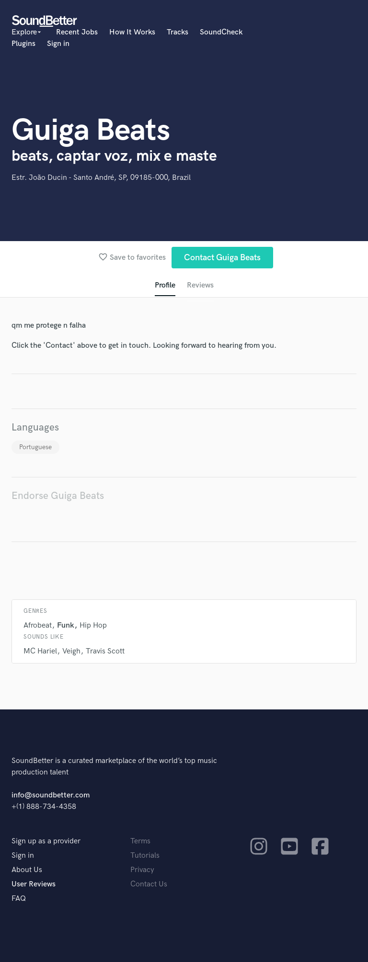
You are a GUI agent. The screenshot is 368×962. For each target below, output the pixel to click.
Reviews (200, 285)
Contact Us (148, 884)
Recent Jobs (77, 32)
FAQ (19, 898)
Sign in (58, 43)
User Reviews (34, 884)
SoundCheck (221, 32)
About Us (27, 869)
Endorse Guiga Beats (58, 496)
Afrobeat (37, 625)
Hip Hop (93, 625)
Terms (140, 841)
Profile (165, 285)
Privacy (142, 869)
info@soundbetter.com (51, 795)
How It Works (132, 32)
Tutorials (145, 855)
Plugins (23, 43)
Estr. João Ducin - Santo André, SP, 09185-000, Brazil (101, 177)
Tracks (177, 32)
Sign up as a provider (46, 841)
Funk (65, 625)
